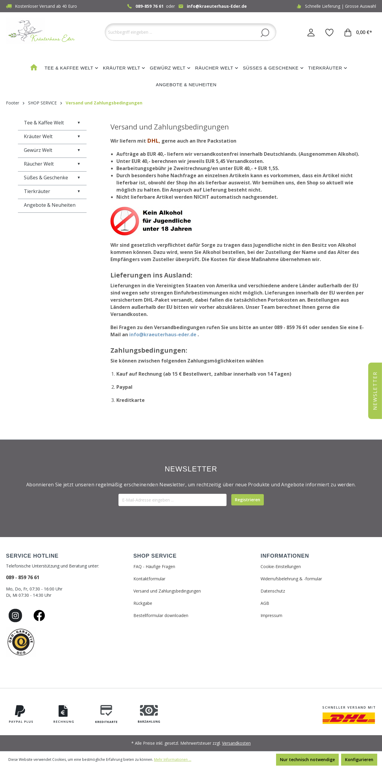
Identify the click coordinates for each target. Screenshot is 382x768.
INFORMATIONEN (285, 556)
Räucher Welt (52, 164)
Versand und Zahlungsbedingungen (167, 591)
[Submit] (247, 499)
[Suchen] (265, 32)
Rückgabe (142, 603)
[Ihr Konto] (311, 32)
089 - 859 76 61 (22, 577)
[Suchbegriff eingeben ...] (190, 32)
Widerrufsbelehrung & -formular (291, 579)
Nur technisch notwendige (307, 759)
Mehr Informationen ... (172, 759)
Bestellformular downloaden (160, 615)
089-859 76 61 (149, 6)
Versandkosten (236, 743)
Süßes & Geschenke (52, 177)
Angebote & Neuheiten (50, 205)
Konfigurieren (359, 759)
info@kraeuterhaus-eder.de (162, 334)
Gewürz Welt (52, 150)
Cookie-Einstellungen (281, 566)
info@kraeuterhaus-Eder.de (217, 6)
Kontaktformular (149, 579)
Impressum (271, 615)
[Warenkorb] (358, 32)
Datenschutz (273, 591)
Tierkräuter (52, 191)
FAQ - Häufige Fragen (154, 566)
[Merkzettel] (329, 32)
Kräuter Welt (52, 136)
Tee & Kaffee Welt (52, 122)
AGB (265, 603)
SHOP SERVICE (155, 556)
